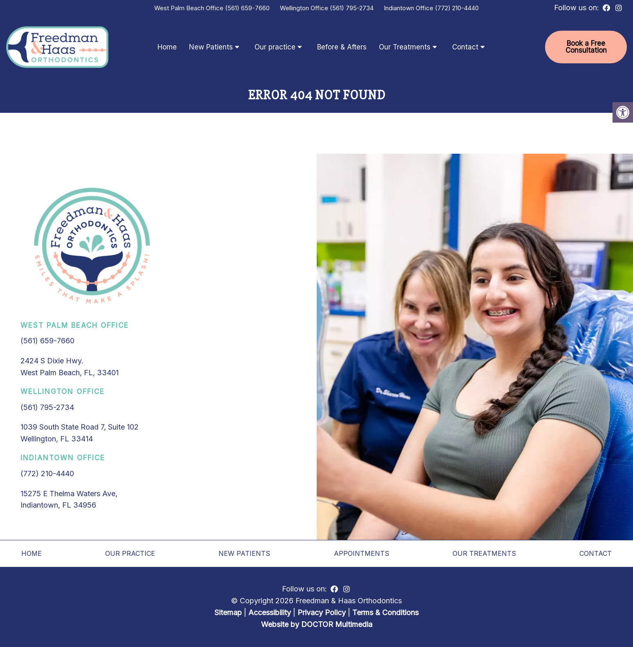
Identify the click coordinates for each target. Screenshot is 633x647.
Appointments (361, 553)
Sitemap (228, 612)
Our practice (275, 47)
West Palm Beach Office (189, 8)
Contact (465, 47)
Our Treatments (404, 47)
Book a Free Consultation (586, 46)
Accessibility (269, 612)
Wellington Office (305, 8)
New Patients (211, 47)
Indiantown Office (409, 8)
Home (167, 47)
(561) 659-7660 (247, 8)
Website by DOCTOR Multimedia (316, 624)
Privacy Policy (322, 612)
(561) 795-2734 (352, 8)
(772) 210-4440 (457, 8)
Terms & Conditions (385, 612)
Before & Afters (342, 47)
